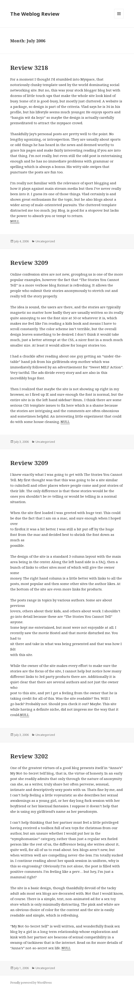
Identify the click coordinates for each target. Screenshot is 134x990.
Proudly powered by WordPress (31, 983)
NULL (14, 221)
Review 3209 (29, 262)
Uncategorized (45, 241)
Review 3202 (29, 756)
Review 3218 (29, 67)
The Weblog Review (34, 13)
